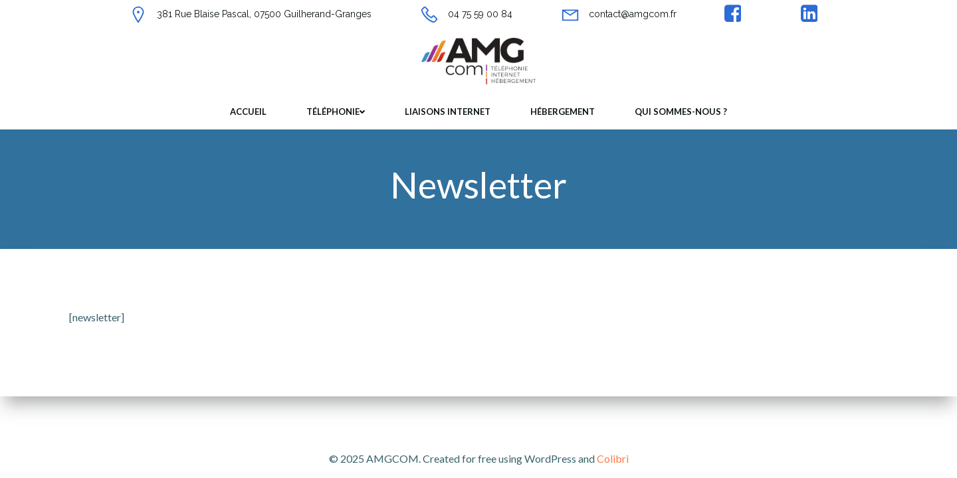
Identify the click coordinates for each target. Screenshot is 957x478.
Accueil (248, 111)
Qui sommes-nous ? (681, 111)
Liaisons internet (447, 111)
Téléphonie (335, 111)
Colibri (613, 458)
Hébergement (562, 111)
